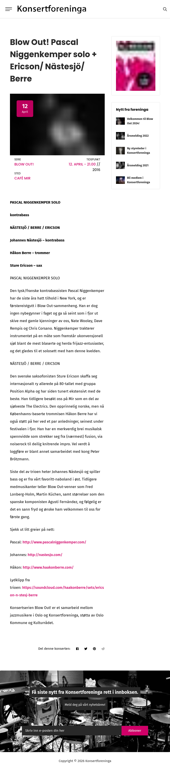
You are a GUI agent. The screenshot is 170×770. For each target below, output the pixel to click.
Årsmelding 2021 (138, 165)
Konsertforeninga (98, 761)
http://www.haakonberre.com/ (49, 568)
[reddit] (103, 649)
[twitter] (85, 649)
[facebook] (76, 649)
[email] (70, 731)
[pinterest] (94, 649)
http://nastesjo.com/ (46, 555)
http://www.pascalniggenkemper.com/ (55, 542)
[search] (164, 9)
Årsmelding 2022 (138, 136)
